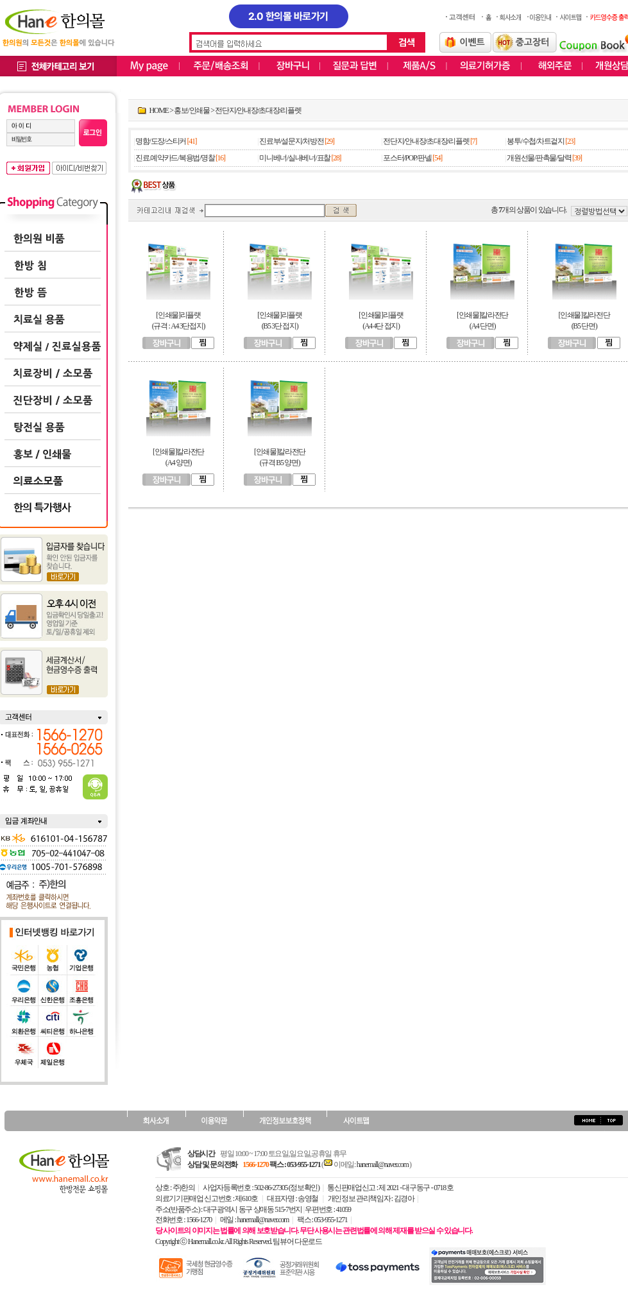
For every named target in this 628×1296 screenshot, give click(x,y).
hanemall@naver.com (383, 1164)
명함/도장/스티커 (160, 141)
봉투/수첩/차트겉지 (535, 141)
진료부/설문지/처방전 (291, 141)
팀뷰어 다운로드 (297, 1241)
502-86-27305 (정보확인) (286, 1187)
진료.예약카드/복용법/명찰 (174, 157)
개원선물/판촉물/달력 (539, 157)
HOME (159, 110)
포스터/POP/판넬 (407, 157)
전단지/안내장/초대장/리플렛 (258, 110)
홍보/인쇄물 (191, 110)
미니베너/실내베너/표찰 (294, 157)
